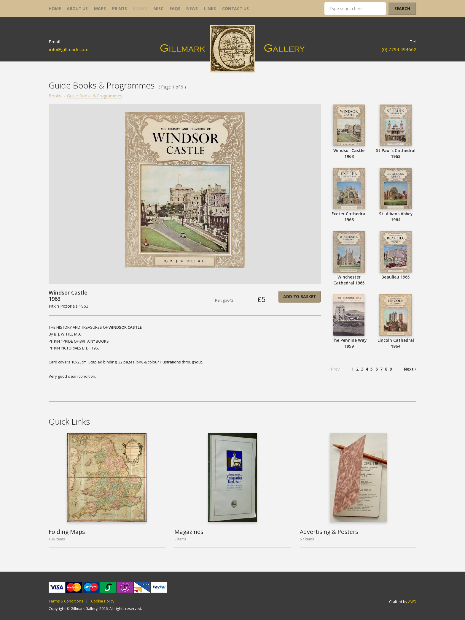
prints (119, 8)
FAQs (175, 8)
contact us (235, 8)
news (192, 8)
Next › (410, 369)
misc (158, 8)
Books (55, 96)
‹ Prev (334, 369)
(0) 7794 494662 (399, 49)
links (210, 8)
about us (77, 8)
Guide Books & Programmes (94, 96)
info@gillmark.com (68, 49)
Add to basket (299, 296)
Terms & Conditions (66, 601)
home (55, 8)
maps (100, 8)
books (140, 8)
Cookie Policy (102, 601)
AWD (412, 601)
